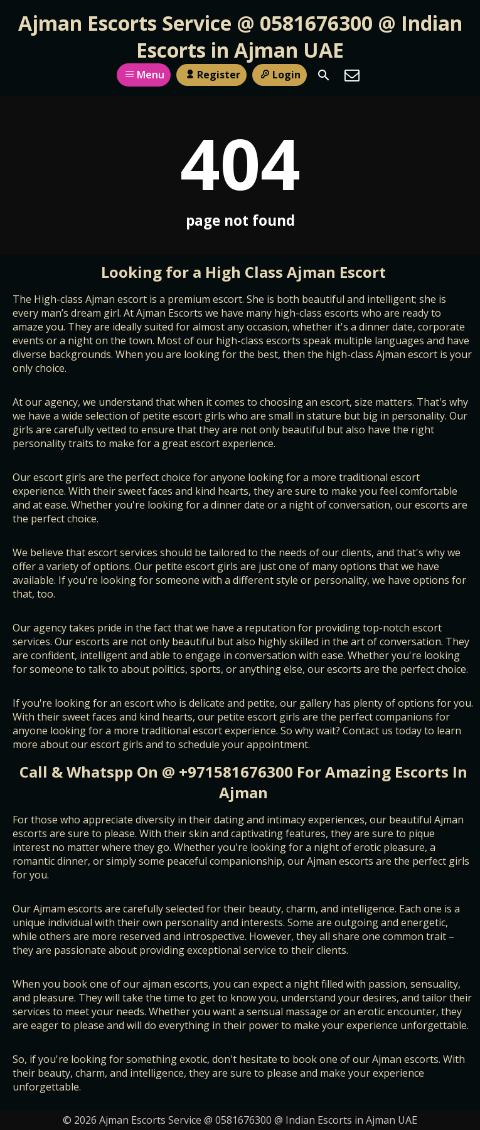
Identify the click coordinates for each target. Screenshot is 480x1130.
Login (280, 75)
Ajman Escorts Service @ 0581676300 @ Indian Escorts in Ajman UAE (240, 36)
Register (211, 75)
